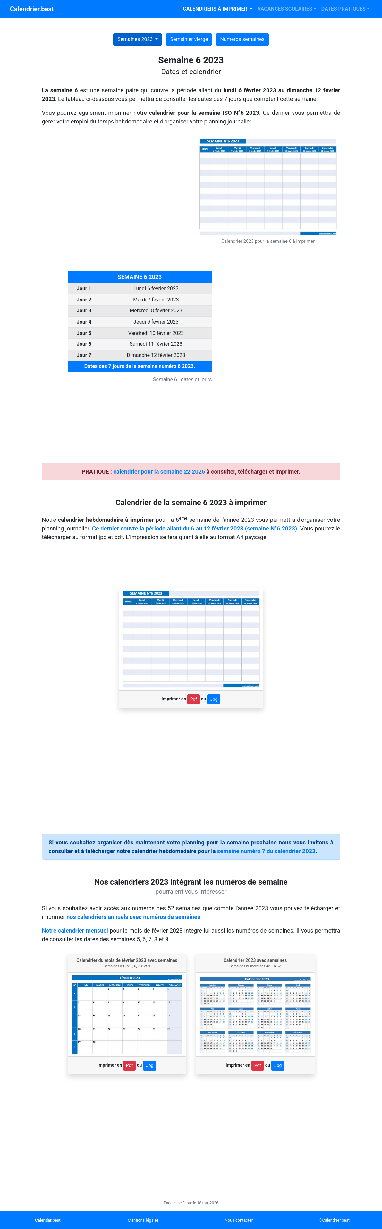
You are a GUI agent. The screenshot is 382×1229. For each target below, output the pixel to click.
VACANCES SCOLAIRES (285, 9)
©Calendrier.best (334, 1220)
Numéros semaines (242, 39)
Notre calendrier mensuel (75, 930)
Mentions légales (143, 1220)
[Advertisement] (114, 181)
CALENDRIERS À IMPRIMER (215, 9)
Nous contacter (239, 1220)
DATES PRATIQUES (343, 9)
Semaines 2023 (135, 39)
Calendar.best (47, 1220)
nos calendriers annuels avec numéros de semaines (133, 916)
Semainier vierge (189, 39)
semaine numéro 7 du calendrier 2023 (266, 851)
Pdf (193, 699)
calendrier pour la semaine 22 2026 (159, 471)
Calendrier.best (32, 9)
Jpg (213, 699)
